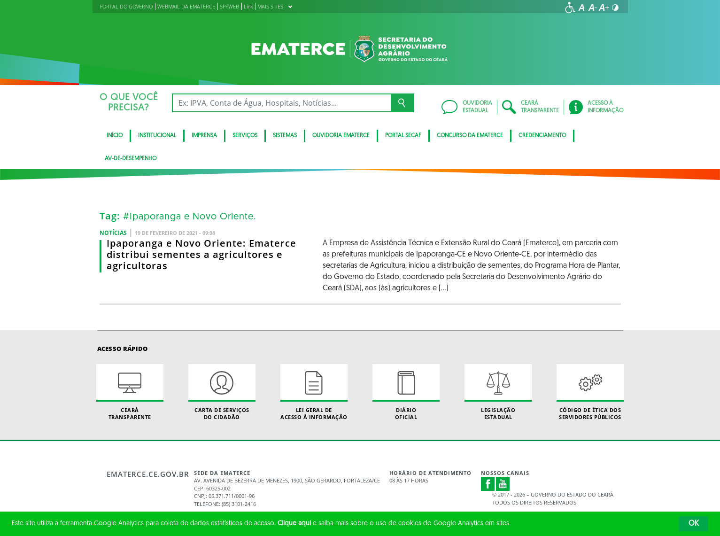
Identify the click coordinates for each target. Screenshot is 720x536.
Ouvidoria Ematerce (341, 136)
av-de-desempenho (130, 159)
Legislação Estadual (498, 392)
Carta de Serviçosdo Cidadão (222, 392)
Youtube (503, 484)
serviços (244, 136)
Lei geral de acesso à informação (314, 392)
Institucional (157, 136)
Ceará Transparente (130, 392)
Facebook (488, 484)
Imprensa (204, 136)
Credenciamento (542, 136)
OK (694, 524)
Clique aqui (294, 523)
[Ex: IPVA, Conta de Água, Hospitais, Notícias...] (281, 102)
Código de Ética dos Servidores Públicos (590, 392)
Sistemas (285, 136)
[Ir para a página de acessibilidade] (570, 7)
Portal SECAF (403, 136)
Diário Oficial (406, 392)
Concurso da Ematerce (470, 136)
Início (115, 136)
